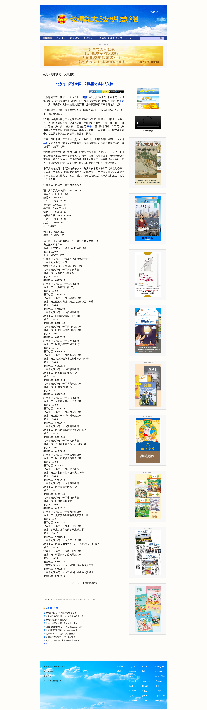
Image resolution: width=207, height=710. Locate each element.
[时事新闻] (46, 39)
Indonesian (146, 681)
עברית (144, 666)
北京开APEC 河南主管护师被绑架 (61, 613)
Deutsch (132, 681)
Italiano (145, 686)
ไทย (157, 686)
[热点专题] (61, 39)
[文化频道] (101, 39)
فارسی (132, 696)
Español (132, 691)
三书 (89, 126)
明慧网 (85, 97)
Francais (133, 700)
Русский (158, 671)
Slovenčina (160, 676)
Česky (132, 676)
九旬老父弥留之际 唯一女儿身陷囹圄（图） (66, 616)
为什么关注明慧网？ (52, 681)
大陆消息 (69, 74)
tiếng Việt (159, 700)
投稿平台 (47, 676)
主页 (45, 74)
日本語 (144, 691)
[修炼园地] (88, 39)
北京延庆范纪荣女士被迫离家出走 (61, 637)
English (132, 686)
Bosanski (133, 671)
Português (159, 666)
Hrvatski (145, 676)
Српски (158, 681)
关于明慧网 (48, 671)
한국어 (144, 696)
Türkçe (158, 691)
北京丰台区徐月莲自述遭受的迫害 (61, 634)
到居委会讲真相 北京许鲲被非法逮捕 (63, 640)
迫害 (121, 101)
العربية (132, 666)
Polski (144, 700)
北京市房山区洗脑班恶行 (57, 620)
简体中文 (121, 671)
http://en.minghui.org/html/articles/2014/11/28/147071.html (76, 599)
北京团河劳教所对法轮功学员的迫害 (62, 630)
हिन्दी (143, 671)
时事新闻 (56, 74)
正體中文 (121, 666)
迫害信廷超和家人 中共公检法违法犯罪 (64, 627)
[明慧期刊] (74, 39)
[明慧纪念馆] (116, 39)
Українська (160, 696)
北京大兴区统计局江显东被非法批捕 (62, 623)
